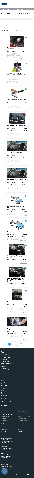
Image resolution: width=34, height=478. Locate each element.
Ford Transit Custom (22, 422)
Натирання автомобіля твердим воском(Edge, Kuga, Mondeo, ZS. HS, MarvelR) (16, 256)
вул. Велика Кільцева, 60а (7, 375)
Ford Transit (3, 418)
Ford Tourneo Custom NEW (24, 416)
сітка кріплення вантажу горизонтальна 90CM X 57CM (17, 48)
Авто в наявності (5, 433)
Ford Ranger (3, 408)
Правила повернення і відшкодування (6, 456)
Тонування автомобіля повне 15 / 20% (16, 179)
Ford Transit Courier (5, 422)
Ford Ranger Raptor (22, 408)
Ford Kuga (3, 411)
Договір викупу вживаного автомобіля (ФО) (7, 439)
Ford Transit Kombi (22, 418)
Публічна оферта (5, 454)
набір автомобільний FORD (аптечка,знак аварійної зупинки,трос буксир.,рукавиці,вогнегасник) (16, 74)
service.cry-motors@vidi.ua (6, 369)
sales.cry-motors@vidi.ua (6, 363)
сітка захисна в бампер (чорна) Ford (16, 125)
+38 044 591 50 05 (5, 368)
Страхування (21, 431)
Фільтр (5, 30)
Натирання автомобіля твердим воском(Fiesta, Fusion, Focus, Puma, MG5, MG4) (16, 279)
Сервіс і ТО (3, 462)
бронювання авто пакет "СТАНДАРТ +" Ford (16, 232)
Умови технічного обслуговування (5, 445)
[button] (23, 4)
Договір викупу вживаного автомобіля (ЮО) (7, 442)
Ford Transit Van (4, 420)
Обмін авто (20, 433)
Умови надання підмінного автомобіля (7, 449)
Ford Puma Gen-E (22, 411)
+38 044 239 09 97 (5, 361)
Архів (2, 451)
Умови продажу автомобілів (7, 436)
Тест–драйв (3, 431)
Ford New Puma (21, 410)
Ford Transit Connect (5, 416)
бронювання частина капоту (14, 301)
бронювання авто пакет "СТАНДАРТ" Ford (16, 207)
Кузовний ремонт (5, 464)
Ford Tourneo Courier (5, 424)
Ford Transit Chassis (22, 420)
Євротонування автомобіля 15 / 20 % (16, 152)
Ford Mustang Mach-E (6, 410)
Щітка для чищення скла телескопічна (17, 99)
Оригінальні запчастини (6, 466)
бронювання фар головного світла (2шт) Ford (16, 329)
